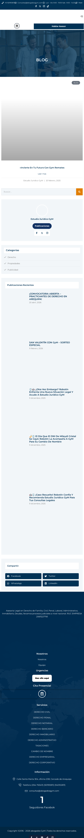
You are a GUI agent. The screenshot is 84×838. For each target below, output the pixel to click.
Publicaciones (42, 226)
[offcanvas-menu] (81, 16)
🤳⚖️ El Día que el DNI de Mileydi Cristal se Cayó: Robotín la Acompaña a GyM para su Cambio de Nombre (52, 439)
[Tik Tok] (48, 6)
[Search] (79, 191)
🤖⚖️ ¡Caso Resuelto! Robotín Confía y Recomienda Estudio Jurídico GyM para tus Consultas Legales (52, 497)
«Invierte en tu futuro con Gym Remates (42, 167)
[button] (23, 576)
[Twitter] (40, 6)
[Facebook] (36, 6)
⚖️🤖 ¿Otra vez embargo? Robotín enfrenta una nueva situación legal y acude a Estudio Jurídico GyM (51, 392)
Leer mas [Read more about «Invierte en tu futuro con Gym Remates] (42, 174)
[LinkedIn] (47, 233)
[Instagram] (44, 6)
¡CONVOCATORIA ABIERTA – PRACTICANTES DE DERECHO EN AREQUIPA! (48, 296)
